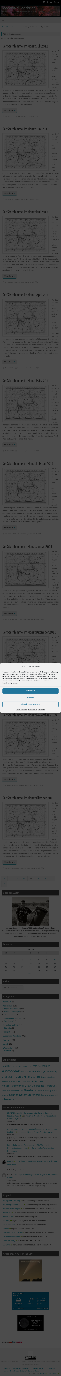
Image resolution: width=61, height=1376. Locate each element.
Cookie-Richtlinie (21, 710)
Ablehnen (30, 697)
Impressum (41, 710)
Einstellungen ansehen (30, 704)
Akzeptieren (30, 691)
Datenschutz (32, 710)
